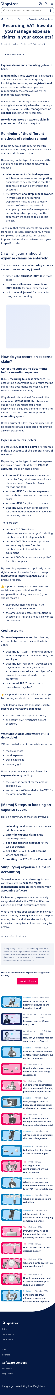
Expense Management (22, 19)
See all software (27, 981)
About (5, 1349)
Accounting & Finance (10, 19)
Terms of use (7, 1339)
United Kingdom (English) (31, 1386)
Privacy (5, 1329)
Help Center (7, 1373)
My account (7, 1368)
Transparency (8, 1334)
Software (6, 1354)
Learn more (28, 960)
